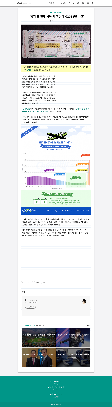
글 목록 (53, 3)
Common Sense (28, 325)
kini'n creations (24, 3)
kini (60, 404)
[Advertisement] (74, 89)
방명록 (63, 3)
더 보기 (88, 326)
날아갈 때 (30, 70)
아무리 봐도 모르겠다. (31, 303)
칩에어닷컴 (26, 109)
